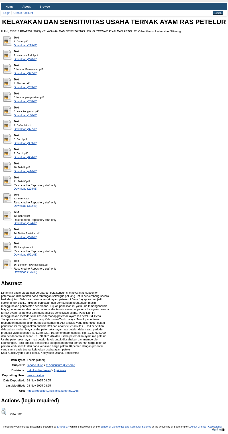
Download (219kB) (25, 45)
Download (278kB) (25, 237)
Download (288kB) (25, 101)
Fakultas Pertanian (39, 370)
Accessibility (215, 426)
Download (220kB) (25, 59)
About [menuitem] (26, 6)
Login (6, 12)
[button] (3, 411)
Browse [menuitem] (45, 6)
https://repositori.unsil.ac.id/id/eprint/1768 (53, 390)
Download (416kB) (25, 171)
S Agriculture (35, 365)
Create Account (23, 12)
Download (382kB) (25, 205)
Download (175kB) (25, 272)
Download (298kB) (25, 188)
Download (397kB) (25, 73)
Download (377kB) (25, 129)
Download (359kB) (25, 143)
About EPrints (198, 426)
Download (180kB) (25, 115)
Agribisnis (60, 370)
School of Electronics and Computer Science (125, 426)
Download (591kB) (25, 254)
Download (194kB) (25, 223)
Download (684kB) (25, 157)
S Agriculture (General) (60, 365)
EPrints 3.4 (63, 426)
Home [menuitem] (10, 6)
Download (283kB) (25, 87)
